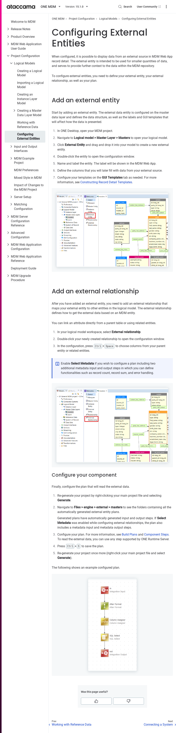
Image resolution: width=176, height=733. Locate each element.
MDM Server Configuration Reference (20, 221)
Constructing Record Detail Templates (106, 182)
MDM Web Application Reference (26, 259)
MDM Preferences (26, 170)
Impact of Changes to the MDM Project (29, 187)
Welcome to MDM (23, 22)
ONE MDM (58, 18)
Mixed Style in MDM (28, 178)
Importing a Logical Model (30, 85)
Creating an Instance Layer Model (27, 99)
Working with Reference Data (27, 125)
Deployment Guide (23, 268)
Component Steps (156, 534)
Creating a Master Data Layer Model (29, 113)
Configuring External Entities (28, 136)
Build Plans (129, 534)
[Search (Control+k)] (125, 6)
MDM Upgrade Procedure (21, 278)
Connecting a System (158, 724)
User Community (149, 6)
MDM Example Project (24, 161)
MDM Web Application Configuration (26, 247)
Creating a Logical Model (29, 73)
